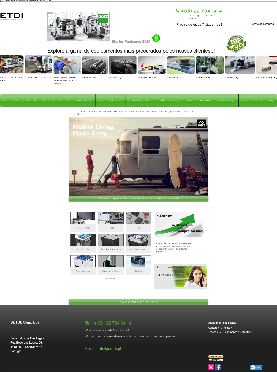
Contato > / (216, 328)
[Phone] (177, 11)
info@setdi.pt (109, 349)
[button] (138, 156)
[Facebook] (218, 367)
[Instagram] (211, 367)
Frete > (228, 328)
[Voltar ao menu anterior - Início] (138, 302)
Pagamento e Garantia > (237, 332)
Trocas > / (215, 332)
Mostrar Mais (110, 278)
